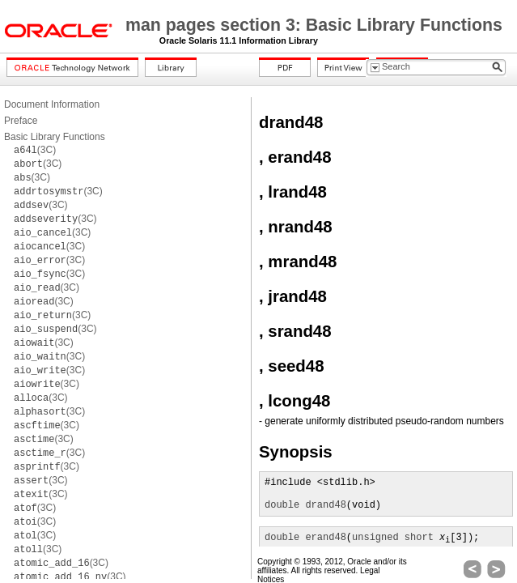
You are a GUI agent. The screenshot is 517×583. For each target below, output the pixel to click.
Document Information (52, 104)
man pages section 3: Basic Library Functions (313, 25)
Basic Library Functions (54, 137)
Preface (20, 120)
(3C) (35, 149)
